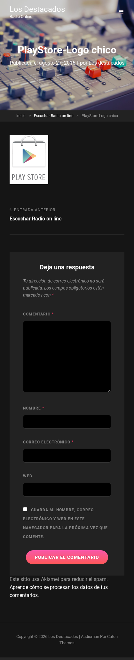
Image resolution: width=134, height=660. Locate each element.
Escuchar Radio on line (53, 116)
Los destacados (106, 63)
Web (27, 476)
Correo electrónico (48, 442)
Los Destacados (37, 9)
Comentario (38, 314)
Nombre (33, 408)
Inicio (21, 116)
